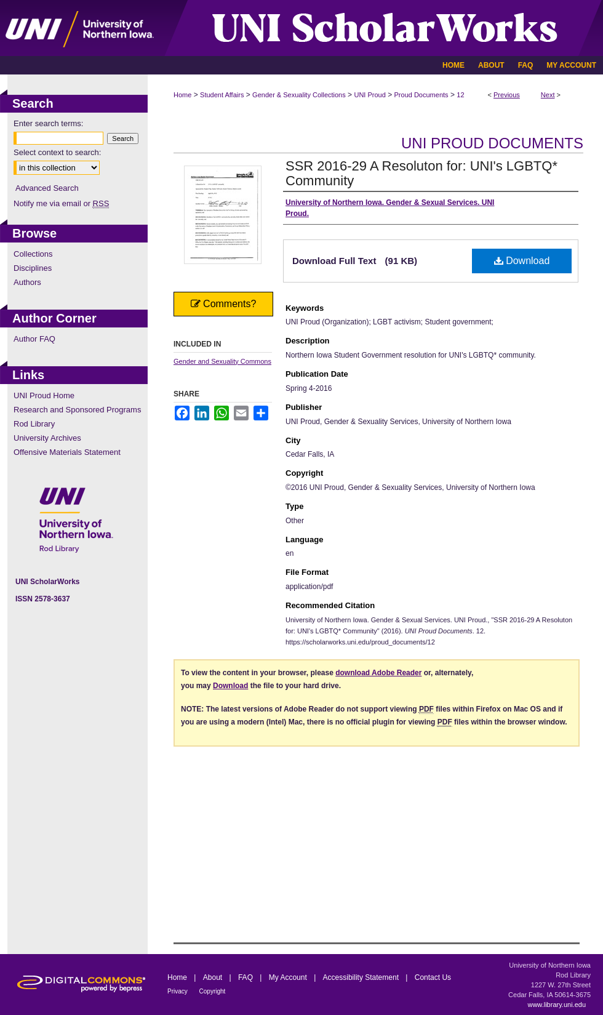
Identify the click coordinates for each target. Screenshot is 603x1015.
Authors (27, 282)
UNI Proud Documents (492, 143)
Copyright (212, 991)
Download (522, 260)
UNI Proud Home (44, 395)
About (214, 977)
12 (460, 94)
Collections (33, 254)
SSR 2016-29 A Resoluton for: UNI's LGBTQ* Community (421, 173)
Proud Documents (421, 94)
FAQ (246, 977)
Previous (506, 94)
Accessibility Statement (362, 977)
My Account (289, 977)
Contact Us (433, 977)
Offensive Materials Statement (67, 452)
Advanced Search (47, 188)
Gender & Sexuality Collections (299, 94)
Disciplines (33, 268)
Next (548, 94)
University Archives (47, 438)
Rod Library (34, 423)
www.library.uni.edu (556, 1004)
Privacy (178, 991)
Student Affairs (222, 94)
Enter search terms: (48, 123)
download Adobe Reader (378, 672)
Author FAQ (34, 338)
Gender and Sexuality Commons (222, 361)
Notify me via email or (61, 203)
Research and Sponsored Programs (77, 409)
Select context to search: (57, 152)
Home (182, 94)
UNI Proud (369, 94)
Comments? (224, 304)
